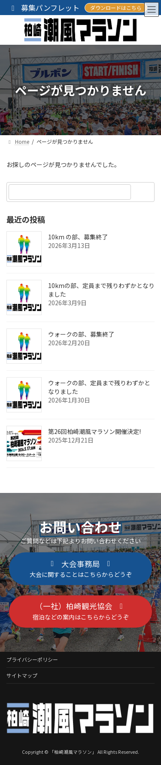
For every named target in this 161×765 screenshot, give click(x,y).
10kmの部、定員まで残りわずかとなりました (101, 289)
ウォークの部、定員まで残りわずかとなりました (99, 387)
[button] (80, 568)
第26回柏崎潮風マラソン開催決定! (94, 431)
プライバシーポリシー (32, 659)
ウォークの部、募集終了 (81, 334)
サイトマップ (21, 675)
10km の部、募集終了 (78, 236)
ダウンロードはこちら (116, 7)
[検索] (143, 192)
